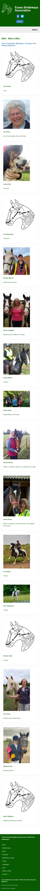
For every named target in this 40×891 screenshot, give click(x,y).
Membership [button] (6, 848)
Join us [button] (20, 21)
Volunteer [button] (5, 854)
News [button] (4, 851)
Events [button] (4, 861)
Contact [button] (5, 874)
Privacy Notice (15, 885)
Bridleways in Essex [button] (8, 858)
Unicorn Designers (11, 888)
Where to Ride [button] (6, 871)
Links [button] (3, 867)
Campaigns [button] (5, 864)
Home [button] (4, 845)
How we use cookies (6, 885)
